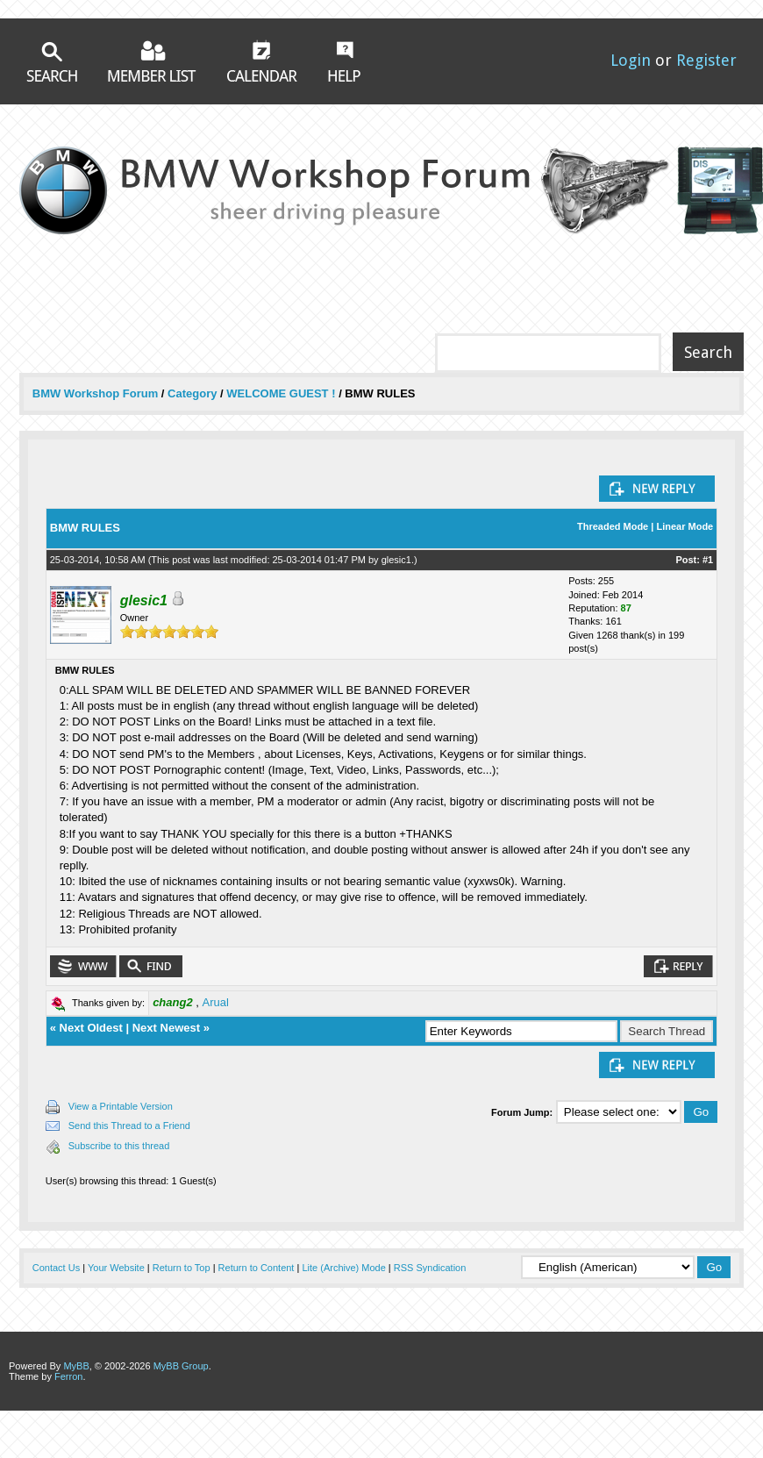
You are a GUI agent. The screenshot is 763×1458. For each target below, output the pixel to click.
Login (630, 60)
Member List (152, 61)
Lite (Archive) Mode (343, 1267)
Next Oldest (91, 1027)
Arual (216, 1002)
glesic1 (396, 559)
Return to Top (181, 1267)
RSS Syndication (430, 1267)
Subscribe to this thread (119, 1145)
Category (192, 393)
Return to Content (256, 1267)
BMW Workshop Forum (96, 393)
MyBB (76, 1366)
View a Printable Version (120, 1106)
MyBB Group (181, 1366)
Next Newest (166, 1027)
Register (706, 60)
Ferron (68, 1376)
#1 (707, 559)
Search (51, 61)
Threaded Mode (612, 526)
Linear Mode (684, 526)
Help (344, 61)
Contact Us (56, 1267)
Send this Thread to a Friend (129, 1125)
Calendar (262, 60)
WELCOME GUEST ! (280, 393)
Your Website (116, 1267)
